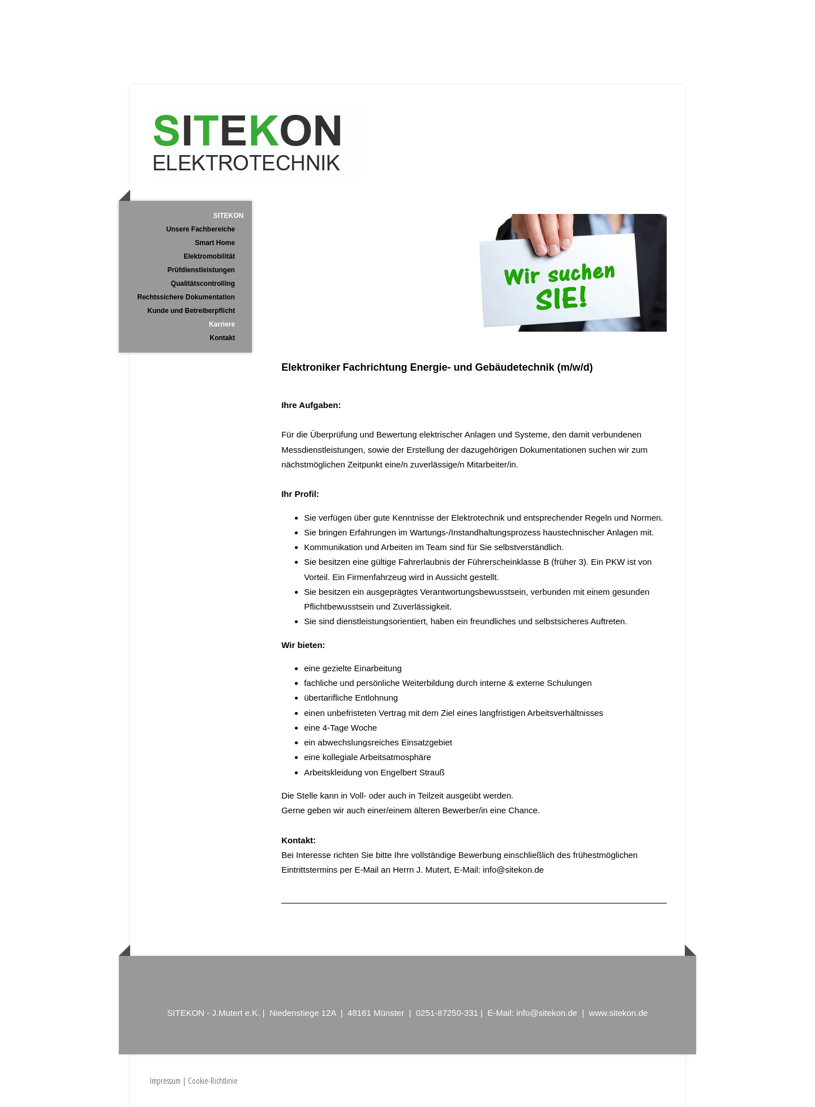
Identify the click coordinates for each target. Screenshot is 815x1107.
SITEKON (228, 216)
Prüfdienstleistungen (201, 270)
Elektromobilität (209, 256)
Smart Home (215, 243)
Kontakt (222, 338)
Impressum (165, 1080)
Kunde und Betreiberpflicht (191, 311)
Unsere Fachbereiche (200, 229)
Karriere (222, 324)
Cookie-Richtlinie (213, 1080)
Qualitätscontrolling (203, 284)
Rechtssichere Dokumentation (186, 297)
